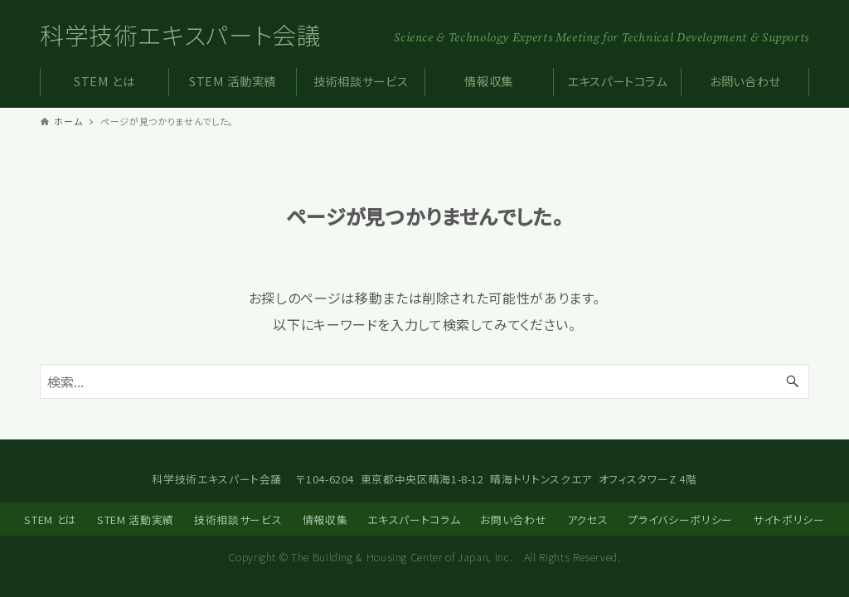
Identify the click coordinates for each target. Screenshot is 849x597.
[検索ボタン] (792, 381)
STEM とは (50, 519)
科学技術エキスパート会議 (181, 34)
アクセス (588, 519)
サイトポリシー (788, 519)
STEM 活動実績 (135, 519)
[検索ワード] (424, 381)
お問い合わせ (513, 519)
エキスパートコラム (413, 519)
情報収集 (325, 519)
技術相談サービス (238, 519)
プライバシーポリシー (680, 519)
